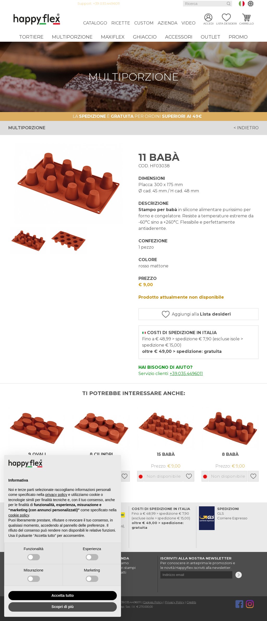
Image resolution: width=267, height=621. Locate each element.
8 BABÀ (230, 454)
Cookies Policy (153, 602)
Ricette (120, 23)
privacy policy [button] (56, 495)
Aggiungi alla (202, 314)
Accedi (208, 24)
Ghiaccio (145, 37)
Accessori (178, 37)
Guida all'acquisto (153, 4)
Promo (238, 37)
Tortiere (31, 37)
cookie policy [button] (18, 515)
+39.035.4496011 (106, 4)
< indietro (246, 127)
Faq (173, 4)
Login (131, 4)
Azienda (167, 23)
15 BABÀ (166, 454)
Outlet (210, 37)
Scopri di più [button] (63, 607)
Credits (191, 602)
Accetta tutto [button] (62, 595)
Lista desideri (226, 24)
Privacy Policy (174, 602)
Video (188, 23)
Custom (144, 23)
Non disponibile (163, 476)
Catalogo (95, 23)
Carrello (246, 24)
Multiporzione (72, 37)
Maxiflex (113, 37)
